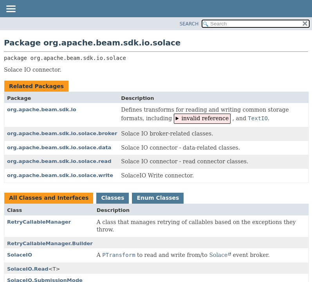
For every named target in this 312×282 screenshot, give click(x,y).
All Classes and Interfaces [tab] (48, 198)
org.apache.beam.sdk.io (41, 109)
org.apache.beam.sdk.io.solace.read (59, 161)
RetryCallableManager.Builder (50, 243)
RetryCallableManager (39, 222)
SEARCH (189, 24)
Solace (218, 255)
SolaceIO (19, 255)
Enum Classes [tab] (158, 198)
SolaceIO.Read (28, 269)
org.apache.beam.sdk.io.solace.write (60, 175)
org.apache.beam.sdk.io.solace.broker (62, 133)
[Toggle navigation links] (10, 9)
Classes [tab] (112, 198)
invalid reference (205, 118)
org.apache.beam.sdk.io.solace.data (59, 147)
